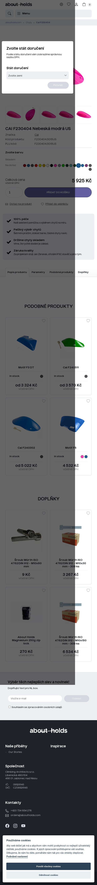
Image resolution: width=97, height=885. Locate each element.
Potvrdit (78, 94)
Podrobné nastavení (17, 856)
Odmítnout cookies (48, 875)
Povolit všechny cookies (48, 866)
